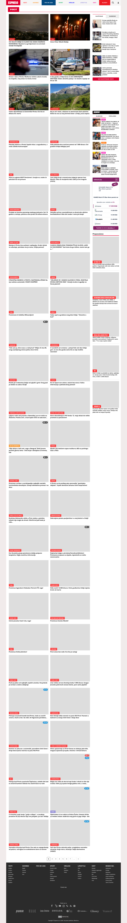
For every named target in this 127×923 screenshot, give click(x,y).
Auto (93, 880)
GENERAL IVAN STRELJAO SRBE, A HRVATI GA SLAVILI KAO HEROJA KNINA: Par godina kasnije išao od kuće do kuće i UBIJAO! (105, 302)
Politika (10, 868)
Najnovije (112, 16)
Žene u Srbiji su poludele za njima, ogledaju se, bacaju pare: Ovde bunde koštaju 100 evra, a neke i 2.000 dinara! (106, 374)
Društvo (10, 870)
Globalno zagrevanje (96, 870)
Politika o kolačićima (110, 874)
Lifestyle (81, 866)
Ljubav (79, 872)
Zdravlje (80, 874)
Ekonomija (10, 874)
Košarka (52, 872)
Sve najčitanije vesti (106, 79)
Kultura (79, 878)
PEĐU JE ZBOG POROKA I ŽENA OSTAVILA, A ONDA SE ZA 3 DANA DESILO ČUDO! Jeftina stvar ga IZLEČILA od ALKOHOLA (110, 59)
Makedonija (94, 878)
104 (45, 723)
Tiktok (65, 872)
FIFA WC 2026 (40, 866)
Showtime (52, 880)
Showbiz (25, 866)
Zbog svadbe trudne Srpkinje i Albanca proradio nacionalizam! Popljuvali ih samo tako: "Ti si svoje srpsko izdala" (105, 339)
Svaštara (66, 870)
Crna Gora (94, 876)
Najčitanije (99, 16)
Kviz (23, 874)
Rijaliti (23, 868)
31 (45, 690)
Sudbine (10, 882)
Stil (78, 870)
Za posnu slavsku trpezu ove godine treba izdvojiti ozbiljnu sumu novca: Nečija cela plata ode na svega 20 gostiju (105, 410)
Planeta (93, 868)
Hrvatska (94, 872)
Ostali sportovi (53, 876)
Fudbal (51, 870)
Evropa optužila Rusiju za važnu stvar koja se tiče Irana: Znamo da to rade (109, 22)
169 (86, 821)
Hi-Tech (79, 876)
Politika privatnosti (110, 878)
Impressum (108, 868)
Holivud (24, 872)
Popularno (112, 116)
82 (87, 758)
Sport (52, 866)
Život (79, 868)
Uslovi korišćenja (110, 876)
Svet (93, 866)
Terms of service (109, 882)
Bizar (65, 868)
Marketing (108, 872)
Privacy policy (109, 880)
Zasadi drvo (11, 878)
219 (86, 788)
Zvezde (24, 870)
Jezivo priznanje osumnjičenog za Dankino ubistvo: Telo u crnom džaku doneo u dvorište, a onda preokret (110, 71)
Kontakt (107, 870)
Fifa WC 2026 (53, 868)
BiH (92, 874)
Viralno (67, 866)
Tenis (51, 874)
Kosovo (10, 880)
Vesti (10, 866)
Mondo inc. (110, 866)
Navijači (52, 878)
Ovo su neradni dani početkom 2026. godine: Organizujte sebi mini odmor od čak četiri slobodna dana (106, 266)
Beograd (10, 876)
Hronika (10, 872)
